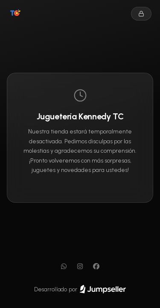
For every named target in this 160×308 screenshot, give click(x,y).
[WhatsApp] (64, 266)
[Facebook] (96, 266)
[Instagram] (80, 266)
